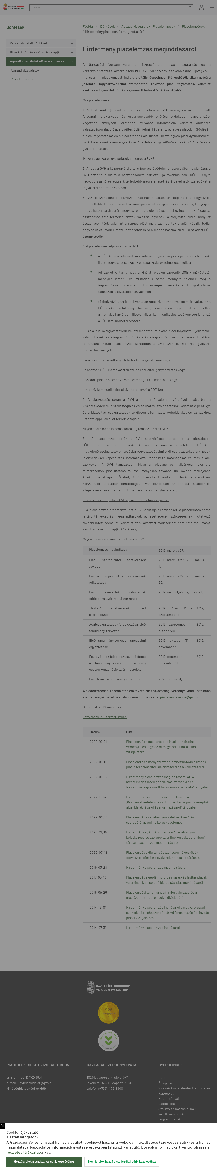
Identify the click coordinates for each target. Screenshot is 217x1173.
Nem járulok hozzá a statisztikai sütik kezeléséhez (122, 1161)
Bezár (2, 1126)
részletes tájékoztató (24, 1152)
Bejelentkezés (201, 7)
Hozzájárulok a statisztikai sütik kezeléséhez (44, 1161)
